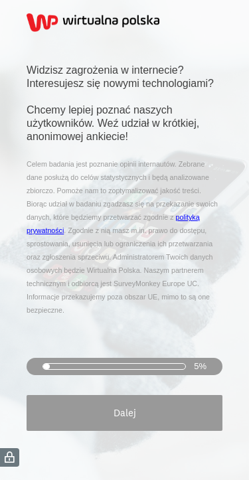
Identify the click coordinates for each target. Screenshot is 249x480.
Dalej (125, 412)
